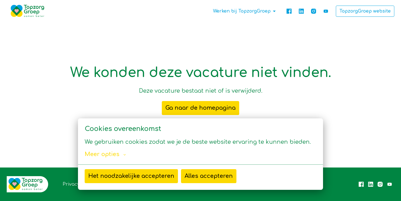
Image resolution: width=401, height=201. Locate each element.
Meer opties (105, 154)
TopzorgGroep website (365, 11)
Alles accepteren (209, 176)
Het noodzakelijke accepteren (131, 176)
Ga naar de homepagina (200, 108)
